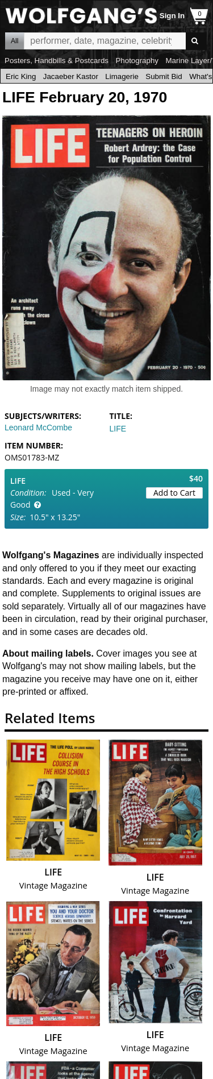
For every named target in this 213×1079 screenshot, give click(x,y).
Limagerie (122, 76)
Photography (136, 60)
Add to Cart (174, 492)
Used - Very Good (52, 498)
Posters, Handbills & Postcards (56, 60)
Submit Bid (163, 76)
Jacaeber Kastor (70, 76)
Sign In (172, 15)
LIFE (118, 428)
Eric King (21, 76)
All (14, 41)
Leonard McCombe (38, 427)
